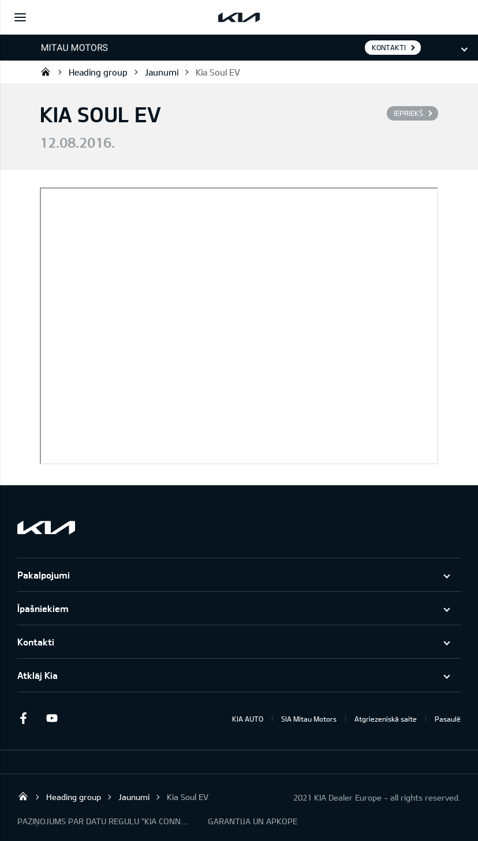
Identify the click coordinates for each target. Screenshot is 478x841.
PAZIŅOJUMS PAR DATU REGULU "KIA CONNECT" (104, 821)
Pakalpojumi (43, 574)
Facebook (23, 718)
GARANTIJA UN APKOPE (252, 821)
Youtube (52, 718)
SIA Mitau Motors (309, 719)
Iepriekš (408, 113)
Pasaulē (448, 719)
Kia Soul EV (218, 72)
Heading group (98, 72)
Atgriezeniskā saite (385, 719)
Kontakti (35, 641)
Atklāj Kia (37, 675)
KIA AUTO (247, 719)
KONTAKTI (389, 47)
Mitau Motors (45, 71)
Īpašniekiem (43, 608)
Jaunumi (161, 72)
